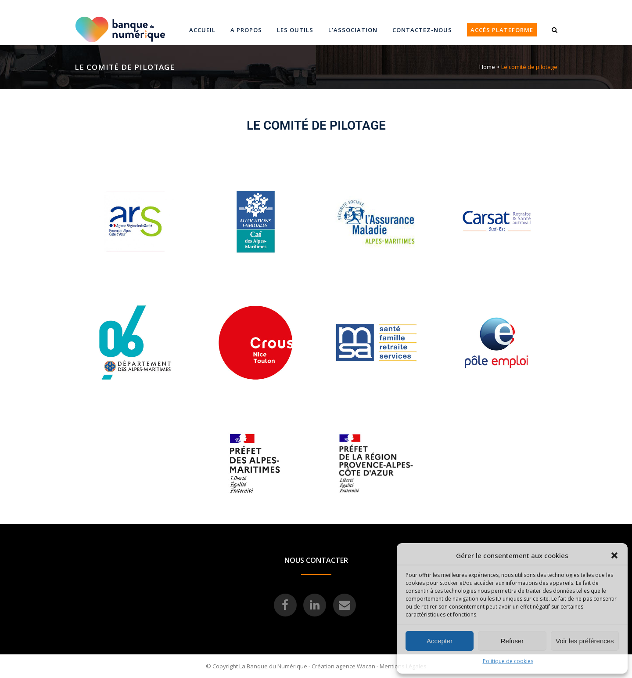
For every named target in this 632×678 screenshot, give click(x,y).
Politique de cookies (508, 661)
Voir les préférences (585, 641)
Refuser (512, 641)
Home (487, 67)
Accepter (439, 641)
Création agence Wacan (343, 666)
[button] (614, 555)
